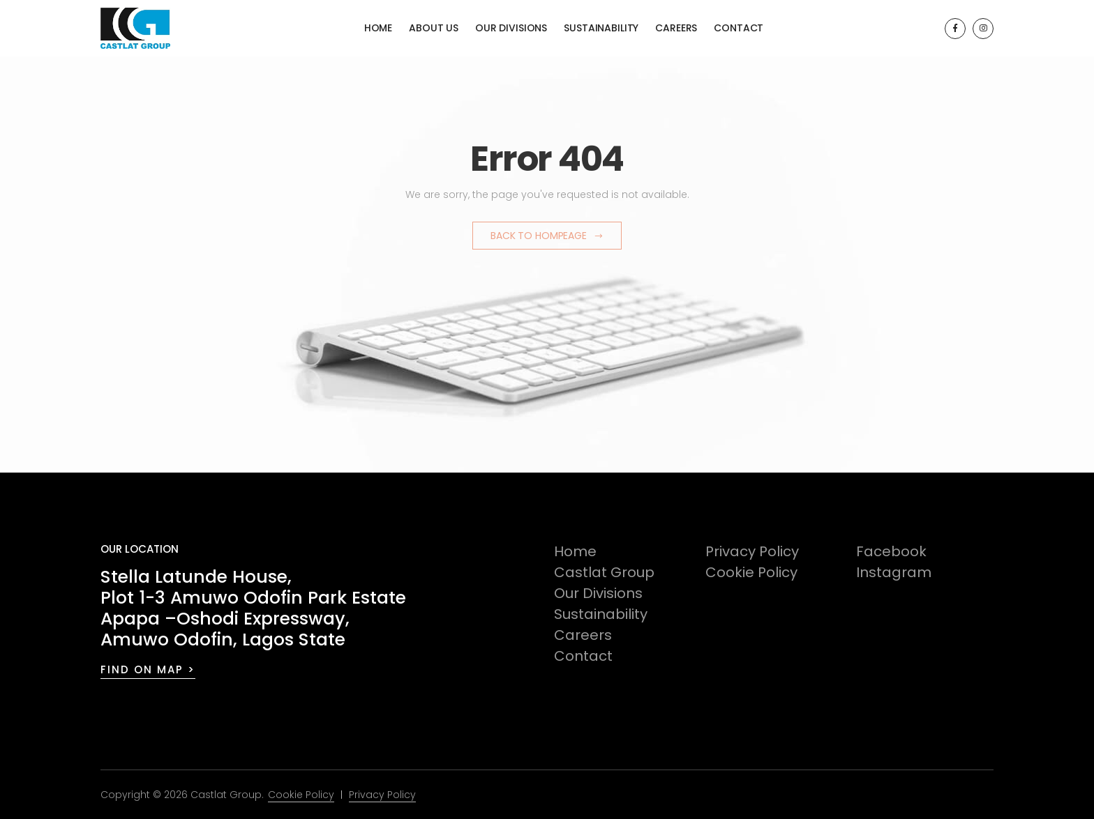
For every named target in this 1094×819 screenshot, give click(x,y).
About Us (433, 28)
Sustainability (601, 28)
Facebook (891, 551)
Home (378, 28)
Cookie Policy (751, 572)
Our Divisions (511, 28)
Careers (676, 28)
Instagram (893, 572)
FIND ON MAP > (147, 669)
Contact (738, 28)
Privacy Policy (752, 551)
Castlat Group (604, 572)
